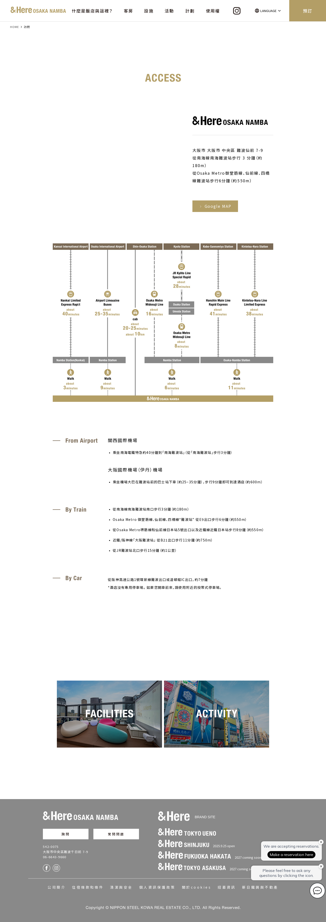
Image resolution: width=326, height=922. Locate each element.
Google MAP (215, 206)
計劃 (190, 11)
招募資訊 (227, 887)
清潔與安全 (121, 887)
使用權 (213, 11)
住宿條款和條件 (88, 887)
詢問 (66, 834)
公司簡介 (57, 887)
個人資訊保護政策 (157, 887)
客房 (128, 11)
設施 (148, 11)
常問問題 (116, 834)
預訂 (307, 11)
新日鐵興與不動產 (260, 887)
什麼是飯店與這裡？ (92, 11)
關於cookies (196, 887)
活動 (169, 11)
